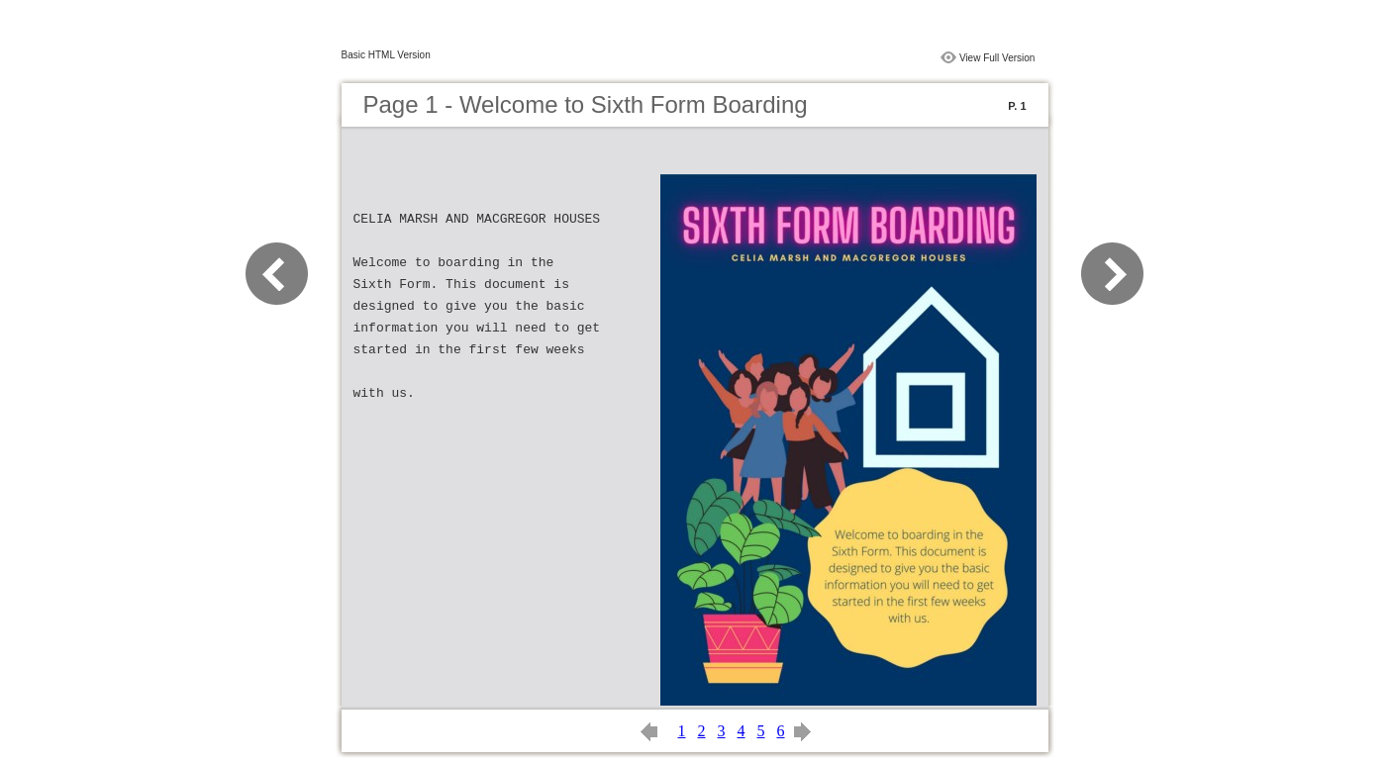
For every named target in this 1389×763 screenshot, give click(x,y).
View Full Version (997, 57)
